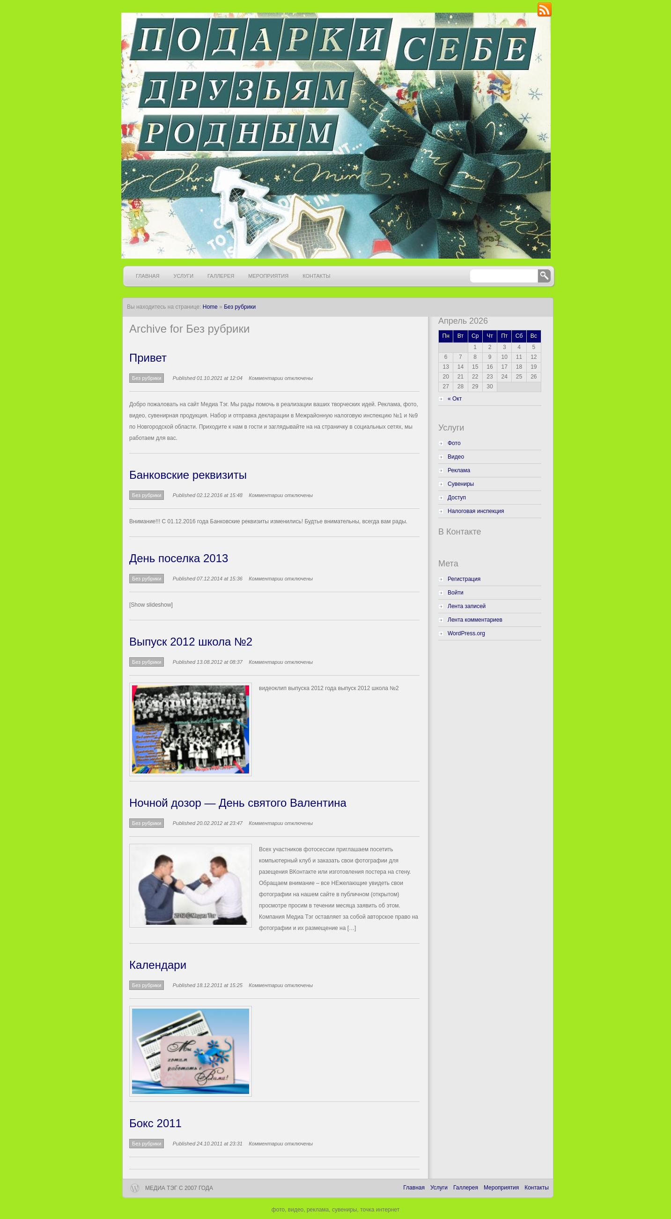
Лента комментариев (475, 620)
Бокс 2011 (155, 1123)
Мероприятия (268, 276)
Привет (148, 357)
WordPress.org (466, 633)
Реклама (459, 470)
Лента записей (467, 606)
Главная (147, 276)
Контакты (316, 276)
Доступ (457, 497)
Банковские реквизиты (188, 474)
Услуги (183, 276)
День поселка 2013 (178, 558)
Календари (157, 965)
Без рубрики (240, 307)
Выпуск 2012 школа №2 (190, 641)
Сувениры (461, 484)
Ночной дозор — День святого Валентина (238, 802)
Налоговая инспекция (476, 511)
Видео (456, 456)
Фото (454, 443)
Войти (456, 592)
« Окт (455, 398)
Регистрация (464, 579)
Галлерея (220, 276)
